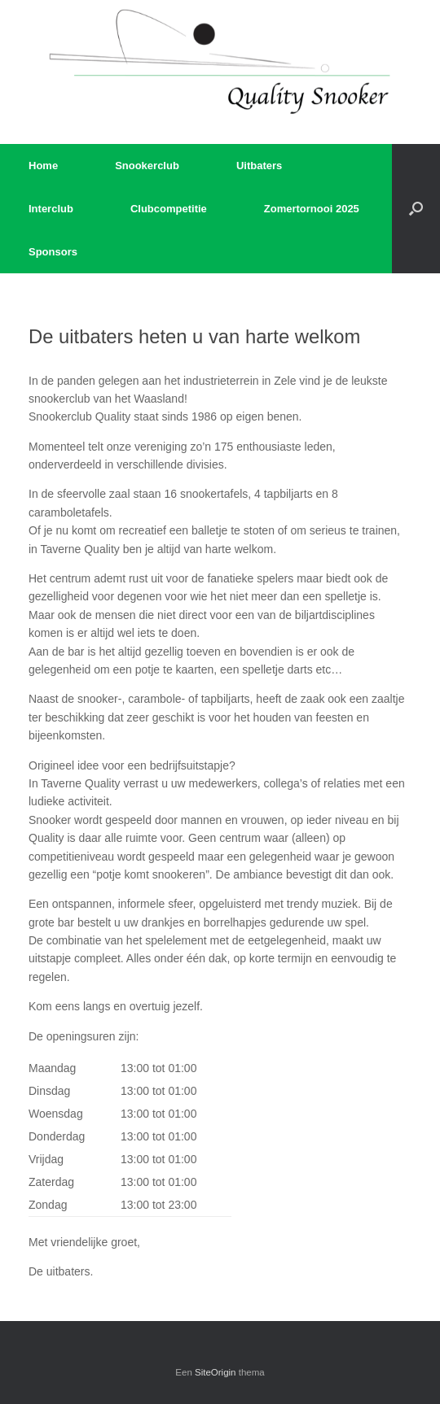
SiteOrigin (215, 1372)
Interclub (51, 209)
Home (43, 165)
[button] (416, 208)
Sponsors (53, 252)
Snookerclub (147, 165)
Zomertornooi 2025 (311, 209)
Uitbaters (259, 165)
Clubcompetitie (168, 209)
